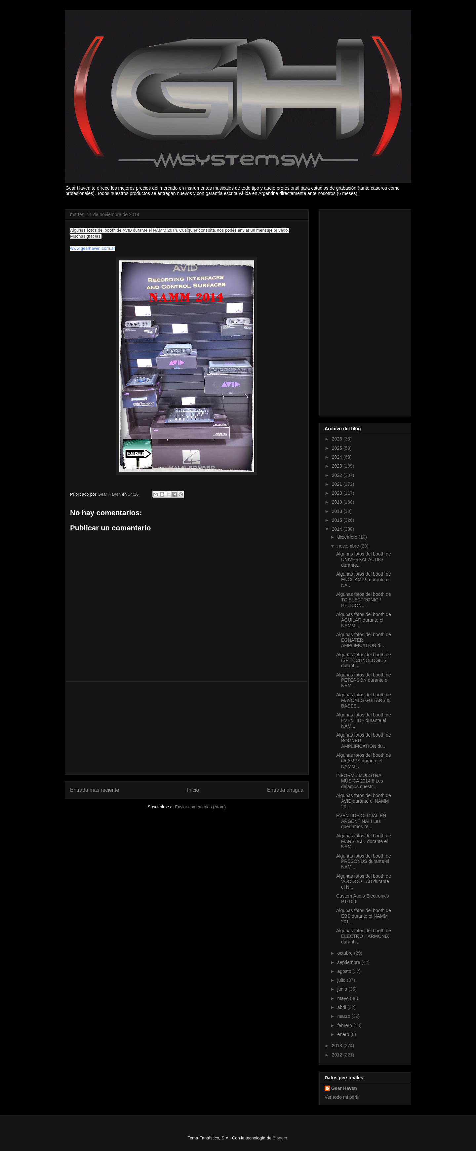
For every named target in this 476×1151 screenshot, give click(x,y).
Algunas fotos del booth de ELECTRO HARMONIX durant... (363, 936)
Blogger (280, 1137)
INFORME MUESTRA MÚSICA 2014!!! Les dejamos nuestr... (359, 781)
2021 (337, 484)
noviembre (348, 546)
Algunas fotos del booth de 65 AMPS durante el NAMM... (363, 760)
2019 (337, 502)
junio (342, 989)
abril (342, 1007)
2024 (337, 457)
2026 (337, 438)
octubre (345, 953)
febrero (345, 1025)
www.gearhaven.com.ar (92, 248)
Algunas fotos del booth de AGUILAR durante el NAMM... (363, 620)
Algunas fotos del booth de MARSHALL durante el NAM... (363, 841)
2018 (337, 511)
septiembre (349, 962)
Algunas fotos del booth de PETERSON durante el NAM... (363, 680)
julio (342, 980)
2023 (337, 466)
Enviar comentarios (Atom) (200, 806)
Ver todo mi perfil (342, 1097)
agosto (344, 971)
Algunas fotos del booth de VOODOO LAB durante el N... (363, 881)
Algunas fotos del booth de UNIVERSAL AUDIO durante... (363, 559)
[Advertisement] (186, 728)
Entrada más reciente (94, 790)
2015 (337, 520)
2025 (337, 448)
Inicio (193, 790)
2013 (337, 1045)
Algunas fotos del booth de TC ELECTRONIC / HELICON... (363, 600)
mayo (343, 998)
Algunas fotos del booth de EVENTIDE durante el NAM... (363, 720)
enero (343, 1034)
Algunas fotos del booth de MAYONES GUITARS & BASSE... (363, 700)
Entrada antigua (285, 790)
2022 (337, 475)
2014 (337, 529)
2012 (337, 1054)
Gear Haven (344, 1088)
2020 (337, 493)
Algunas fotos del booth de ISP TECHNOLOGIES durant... (363, 660)
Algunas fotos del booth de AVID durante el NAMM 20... (363, 801)
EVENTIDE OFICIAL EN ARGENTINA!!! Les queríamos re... (361, 821)
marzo (344, 1016)
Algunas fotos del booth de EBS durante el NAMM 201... (363, 916)
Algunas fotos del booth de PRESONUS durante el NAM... (363, 861)
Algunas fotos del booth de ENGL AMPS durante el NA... (363, 579)
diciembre (348, 537)
